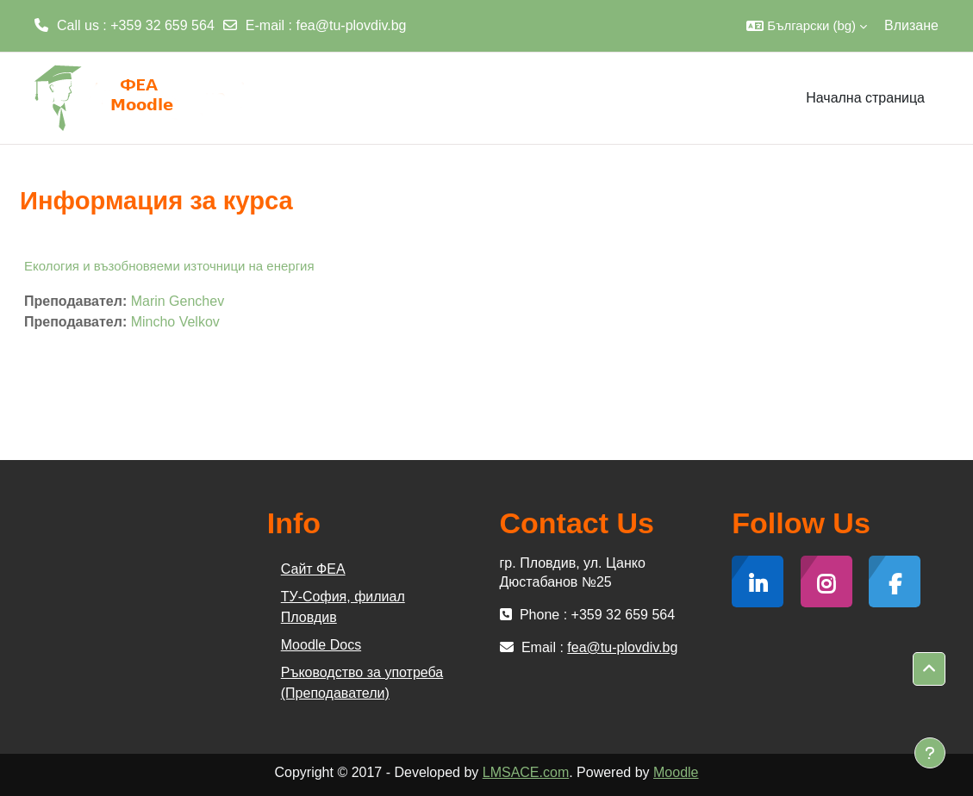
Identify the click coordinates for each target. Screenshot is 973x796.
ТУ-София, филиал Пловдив (343, 607)
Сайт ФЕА (313, 569)
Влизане (911, 25)
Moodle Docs (321, 644)
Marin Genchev (178, 301)
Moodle (675, 772)
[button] (806, 26)
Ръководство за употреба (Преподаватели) (362, 682)
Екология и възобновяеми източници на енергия (169, 265)
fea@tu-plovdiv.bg (351, 25)
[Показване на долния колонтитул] (929, 752)
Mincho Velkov (175, 321)
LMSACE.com (526, 772)
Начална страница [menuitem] (865, 97)
